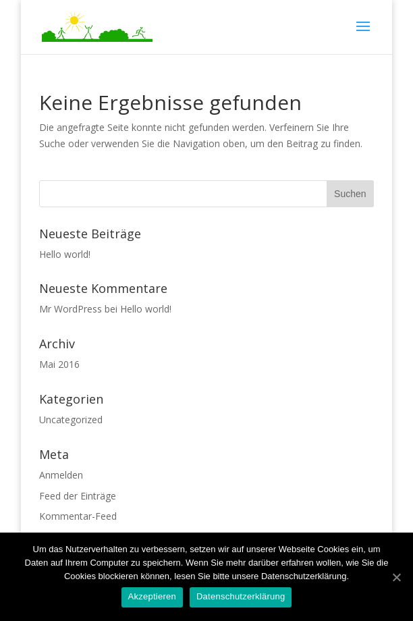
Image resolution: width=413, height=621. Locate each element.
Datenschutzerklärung (240, 596)
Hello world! (64, 254)
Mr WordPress (70, 308)
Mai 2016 (59, 364)
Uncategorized (71, 419)
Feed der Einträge (77, 495)
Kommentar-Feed (78, 516)
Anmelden (61, 474)
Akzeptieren (152, 596)
